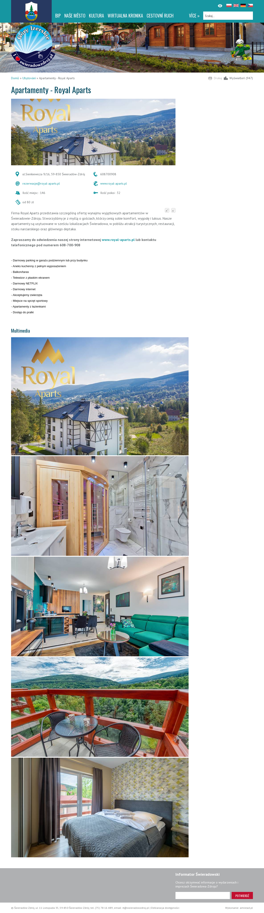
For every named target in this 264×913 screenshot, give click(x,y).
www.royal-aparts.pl (113, 183)
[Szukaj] (228, 16)
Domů (15, 78)
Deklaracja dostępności (165, 907)
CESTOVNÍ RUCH (160, 15)
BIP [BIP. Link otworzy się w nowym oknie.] (58, 15)
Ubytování (29, 78)
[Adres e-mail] (202, 895)
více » (194, 15)
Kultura (96, 15)
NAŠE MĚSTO (74, 15)
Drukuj (218, 78)
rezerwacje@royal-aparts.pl (41, 183)
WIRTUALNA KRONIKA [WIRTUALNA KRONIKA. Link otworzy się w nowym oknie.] (125, 15)
